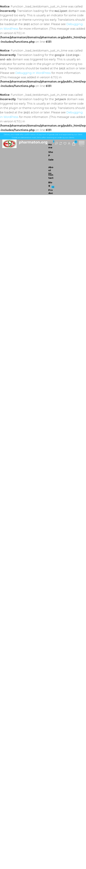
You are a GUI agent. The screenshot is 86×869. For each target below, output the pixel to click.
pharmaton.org (33, 142)
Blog (50, 183)
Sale (52, 158)
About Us (50, 168)
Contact (50, 176)
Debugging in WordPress (33, 73)
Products (52, 190)
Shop (50, 153)
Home (52, 144)
